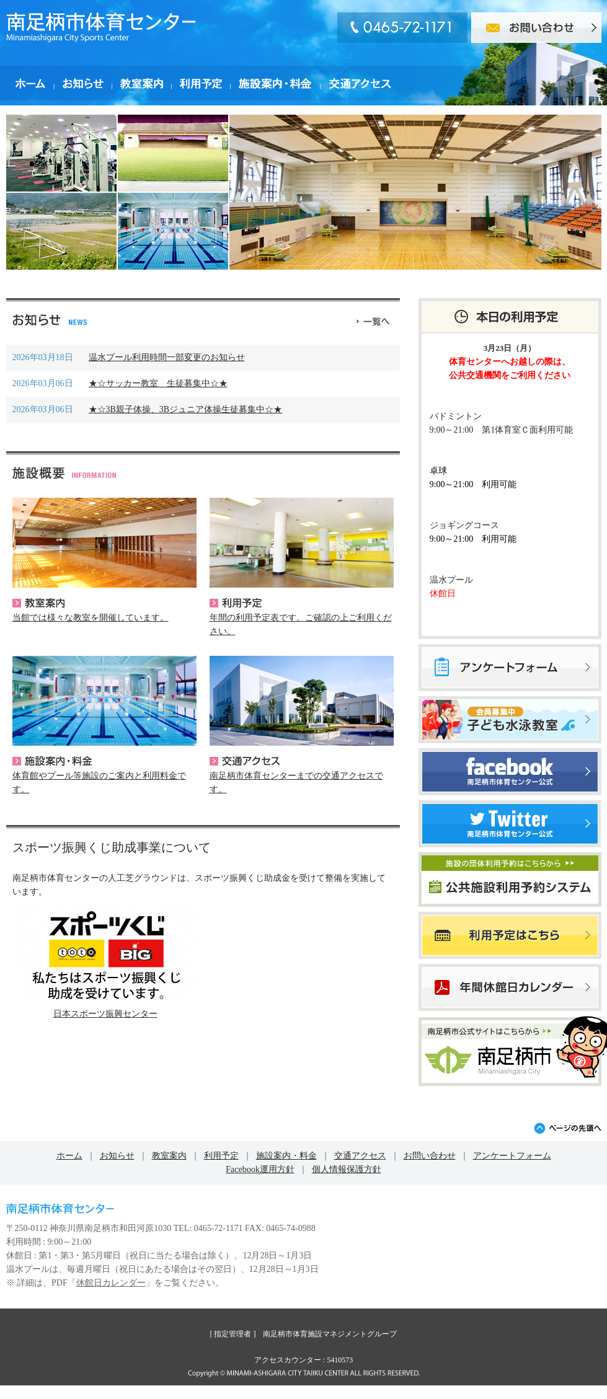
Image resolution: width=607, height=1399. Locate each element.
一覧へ (373, 320)
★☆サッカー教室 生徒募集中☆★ (158, 383)
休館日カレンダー (111, 1282)
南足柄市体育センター (101, 27)
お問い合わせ (430, 1155)
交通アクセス (245, 761)
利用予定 (236, 603)
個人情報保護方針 (346, 1169)
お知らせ (117, 1155)
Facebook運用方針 (260, 1169)
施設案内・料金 (52, 761)
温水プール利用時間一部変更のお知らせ (167, 357)
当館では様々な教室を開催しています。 (90, 617)
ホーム (69, 1155)
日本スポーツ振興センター (105, 1013)
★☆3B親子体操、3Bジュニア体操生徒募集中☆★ (186, 409)
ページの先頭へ (567, 1128)
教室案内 (38, 603)
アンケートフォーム (512, 1155)
